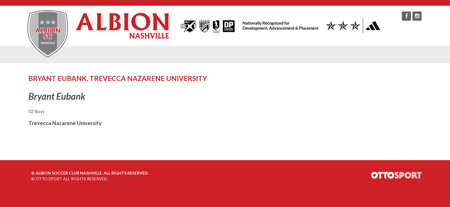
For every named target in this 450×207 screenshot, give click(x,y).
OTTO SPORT (49, 178)
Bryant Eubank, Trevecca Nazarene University (117, 78)
